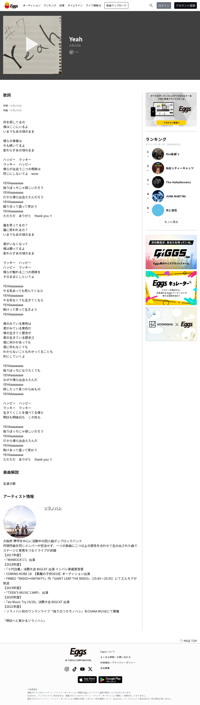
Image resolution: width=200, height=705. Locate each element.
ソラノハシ (75, 44)
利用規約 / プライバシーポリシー (118, 662)
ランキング (50, 5)
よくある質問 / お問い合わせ (115, 657)
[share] (71, 52)
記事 (61, 5)
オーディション (31, 5)
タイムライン (75, 5)
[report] (77, 52)
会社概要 (105, 667)
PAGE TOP (188, 641)
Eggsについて (107, 651)
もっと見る (171, 222)
